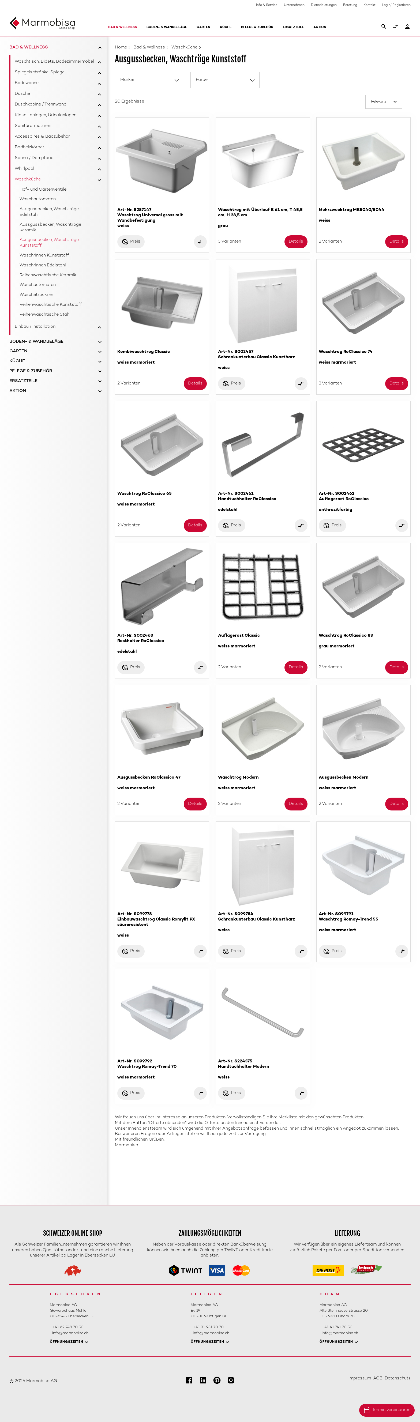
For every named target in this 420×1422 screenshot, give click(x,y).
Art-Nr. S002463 (162, 643)
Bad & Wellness (122, 27)
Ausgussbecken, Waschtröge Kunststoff (49, 243)
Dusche (22, 94)
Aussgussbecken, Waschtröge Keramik (50, 227)
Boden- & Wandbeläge (167, 27)
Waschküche (28, 179)
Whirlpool (24, 169)
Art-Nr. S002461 (263, 502)
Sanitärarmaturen (33, 126)
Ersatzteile (293, 27)
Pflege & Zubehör (257, 27)
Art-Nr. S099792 (162, 1069)
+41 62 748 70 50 (68, 1327)
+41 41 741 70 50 (337, 1327)
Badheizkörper (29, 147)
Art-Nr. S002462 (363, 502)
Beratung (350, 5)
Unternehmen (294, 5)
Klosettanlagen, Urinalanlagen (45, 115)
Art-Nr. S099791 (363, 922)
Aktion (319, 27)
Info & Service (267, 5)
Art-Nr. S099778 (162, 925)
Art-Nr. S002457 (263, 360)
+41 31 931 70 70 (208, 1327)
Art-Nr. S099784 (263, 922)
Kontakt (369, 5)
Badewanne (27, 83)
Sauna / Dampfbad (34, 158)
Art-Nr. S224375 (263, 1069)
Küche (225, 27)
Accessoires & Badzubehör (42, 136)
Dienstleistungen (324, 5)
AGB (377, 1378)
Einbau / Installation (35, 327)
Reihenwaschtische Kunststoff (51, 305)
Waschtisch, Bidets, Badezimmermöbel (54, 61)
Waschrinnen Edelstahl (43, 265)
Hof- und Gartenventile (43, 189)
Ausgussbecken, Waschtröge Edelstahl (49, 212)
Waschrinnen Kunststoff (44, 255)
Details (296, 241)
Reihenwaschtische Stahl (45, 314)
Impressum (359, 1378)
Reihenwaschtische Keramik (48, 275)
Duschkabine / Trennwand (40, 104)
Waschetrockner (36, 295)
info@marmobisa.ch (70, 1333)
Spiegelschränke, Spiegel (40, 72)
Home (121, 47)
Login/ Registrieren (396, 5)
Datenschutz (398, 1378)
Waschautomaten (38, 199)
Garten (203, 27)
